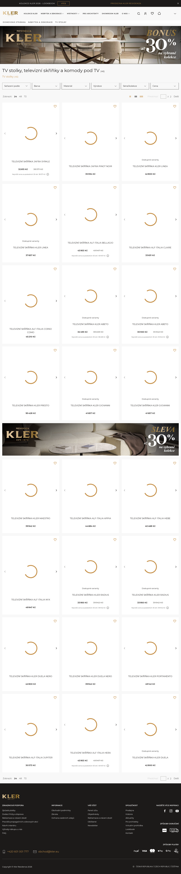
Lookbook (130, 829)
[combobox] (171, 13)
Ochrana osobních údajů (63, 818)
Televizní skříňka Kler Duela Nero (30, 676)
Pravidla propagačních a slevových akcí (20, 822)
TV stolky (10, 76)
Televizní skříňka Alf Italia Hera (90, 752)
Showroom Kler (110, 14)
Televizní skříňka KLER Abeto (90, 324)
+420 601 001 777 (15, 851)
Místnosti (73, 13)
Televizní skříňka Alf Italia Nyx (30, 599)
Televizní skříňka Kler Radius (90, 595)
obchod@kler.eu (46, 851)
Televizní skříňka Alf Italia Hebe (150, 518)
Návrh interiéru (9, 825)
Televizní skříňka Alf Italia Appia (90, 518)
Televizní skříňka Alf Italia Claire (150, 247)
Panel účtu (93, 810)
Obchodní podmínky (61, 810)
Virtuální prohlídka (134, 825)
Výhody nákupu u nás (12, 829)
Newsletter (93, 825)
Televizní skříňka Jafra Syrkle (31, 161)
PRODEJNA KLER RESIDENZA (126, 3)
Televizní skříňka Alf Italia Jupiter (30, 757)
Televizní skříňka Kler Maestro (30, 518)
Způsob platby (8, 810)
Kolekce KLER (31, 14)
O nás (126, 13)
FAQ (4, 833)
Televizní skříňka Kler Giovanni (90, 405)
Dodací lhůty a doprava (13, 814)
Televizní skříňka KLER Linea (150, 166)
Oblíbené (92, 822)
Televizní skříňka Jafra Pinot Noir (90, 166)
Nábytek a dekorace (52, 13)
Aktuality (130, 818)
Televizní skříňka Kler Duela (150, 757)
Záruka (55, 814)
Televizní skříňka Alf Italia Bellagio (90, 242)
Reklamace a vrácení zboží (14, 818)
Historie (129, 814)
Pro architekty (91, 14)
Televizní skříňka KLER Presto (30, 405)
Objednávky (93, 814)
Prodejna (130, 810)
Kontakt (129, 833)
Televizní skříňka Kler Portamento (150, 676)
